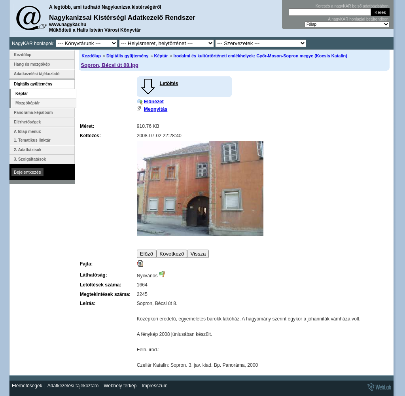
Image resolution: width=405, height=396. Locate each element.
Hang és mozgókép (32, 64)
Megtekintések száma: (105, 294)
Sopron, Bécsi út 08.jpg (109, 65)
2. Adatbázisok (28, 150)
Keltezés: (90, 135)
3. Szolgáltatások (30, 159)
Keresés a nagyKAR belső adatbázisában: (353, 6)
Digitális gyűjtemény (127, 55)
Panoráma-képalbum (33, 112)
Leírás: (88, 303)
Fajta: (86, 264)
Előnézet (154, 101)
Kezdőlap (91, 55)
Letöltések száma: (100, 285)
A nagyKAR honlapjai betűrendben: (359, 19)
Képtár (161, 55)
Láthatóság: (93, 275)
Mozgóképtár (27, 103)
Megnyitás (155, 109)
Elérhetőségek (27, 122)
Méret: (87, 126)
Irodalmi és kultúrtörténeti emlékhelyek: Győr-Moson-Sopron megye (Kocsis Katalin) (260, 55)
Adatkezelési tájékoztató (37, 74)
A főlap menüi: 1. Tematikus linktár (32, 135)
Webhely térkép (120, 385)
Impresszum (154, 385)
